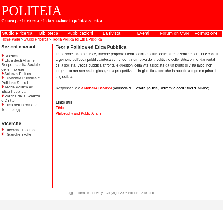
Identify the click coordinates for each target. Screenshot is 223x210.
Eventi (143, 33)
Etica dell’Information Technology (20, 107)
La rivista (111, 33)
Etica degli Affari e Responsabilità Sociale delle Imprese (20, 64)
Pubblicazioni (80, 33)
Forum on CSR (174, 33)
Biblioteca (48, 33)
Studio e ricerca (17, 33)
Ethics (60, 108)
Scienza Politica (16, 73)
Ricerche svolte (16, 134)
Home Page (10, 39)
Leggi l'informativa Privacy (84, 193)
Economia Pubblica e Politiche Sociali (20, 80)
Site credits (149, 193)
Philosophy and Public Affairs (78, 113)
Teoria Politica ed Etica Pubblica (77, 39)
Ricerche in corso (18, 130)
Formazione (205, 33)
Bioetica (9, 56)
